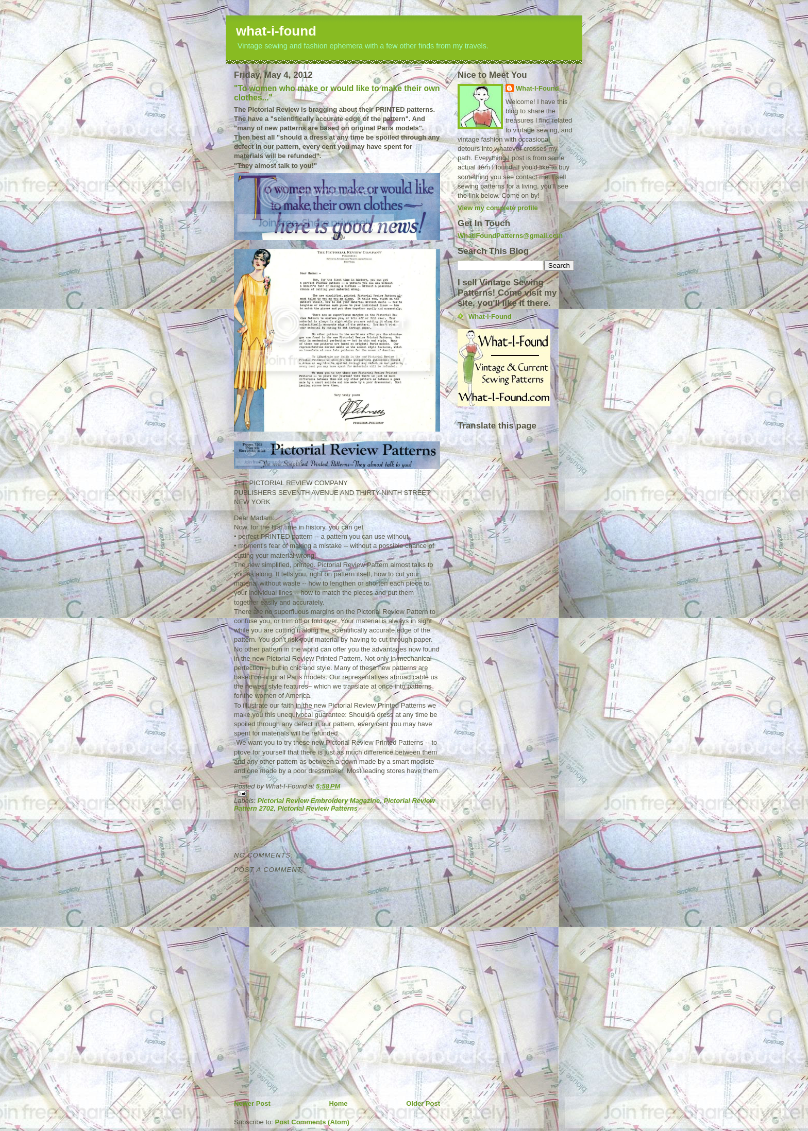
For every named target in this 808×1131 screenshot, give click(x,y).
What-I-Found (537, 88)
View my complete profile (498, 208)
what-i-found (276, 31)
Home (338, 1103)
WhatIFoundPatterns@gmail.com (510, 235)
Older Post (423, 1103)
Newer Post (252, 1103)
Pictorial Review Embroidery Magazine (319, 800)
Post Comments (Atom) (312, 1122)
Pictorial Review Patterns (318, 808)
